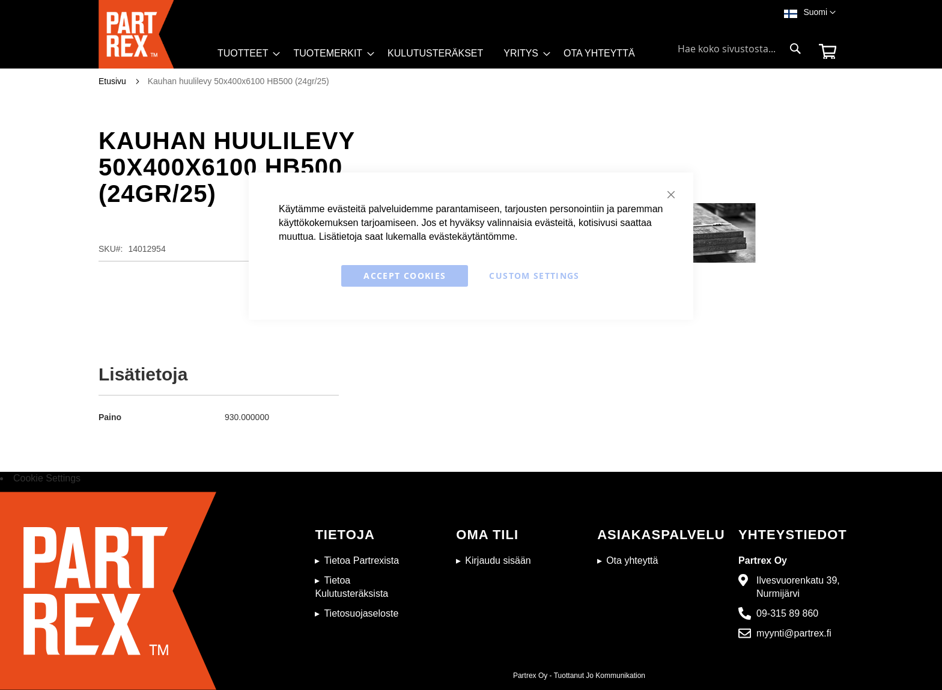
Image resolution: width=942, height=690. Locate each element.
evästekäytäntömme (472, 236)
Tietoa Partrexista (361, 560)
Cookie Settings (47, 478)
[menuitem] (245, 53)
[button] (819, 12)
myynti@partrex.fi (793, 633)
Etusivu (112, 81)
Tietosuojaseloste (361, 613)
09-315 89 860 (787, 613)
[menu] (431, 56)
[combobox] (739, 48)
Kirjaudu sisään (497, 560)
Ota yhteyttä (632, 560)
